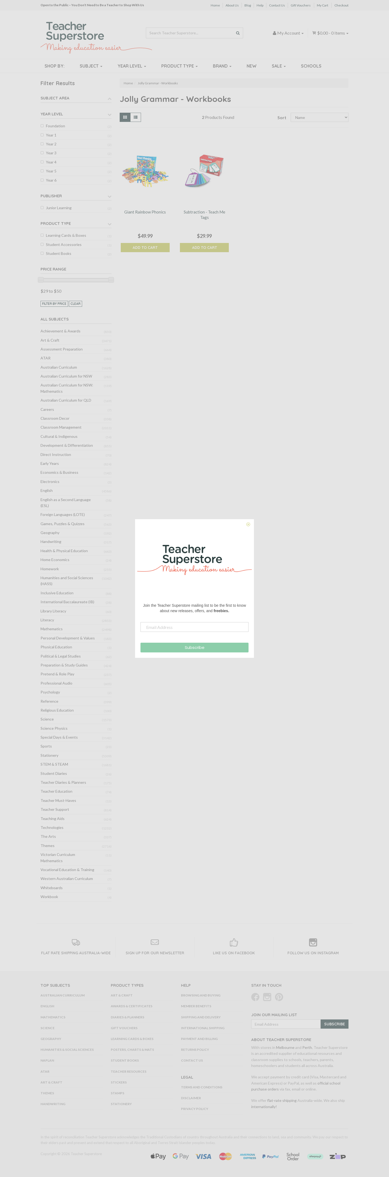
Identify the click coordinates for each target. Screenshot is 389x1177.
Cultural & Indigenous (59, 436)
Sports (46, 746)
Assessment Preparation (62, 349)
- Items (330, 32)
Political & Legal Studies (61, 656)
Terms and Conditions (201, 1087)
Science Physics (54, 728)
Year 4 (51, 162)
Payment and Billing (199, 1039)
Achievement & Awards (61, 331)
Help (260, 5)
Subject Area (55, 98)
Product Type (179, 66)
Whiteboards (52, 887)
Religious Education (57, 710)
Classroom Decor (55, 418)
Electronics (50, 481)
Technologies (52, 827)
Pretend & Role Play (57, 674)
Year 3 (51, 153)
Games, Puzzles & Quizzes (63, 523)
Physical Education (56, 647)
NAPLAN (47, 1060)
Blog (247, 5)
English (47, 490)
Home (215, 5)
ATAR (46, 358)
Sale (279, 66)
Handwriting (51, 541)
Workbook (49, 896)
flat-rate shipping (282, 1100)
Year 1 (51, 135)
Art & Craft (50, 340)
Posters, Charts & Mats (132, 1050)
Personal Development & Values (68, 638)
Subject (91, 66)
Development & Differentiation (67, 445)
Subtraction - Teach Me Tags (204, 214)
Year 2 (51, 144)
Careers (47, 409)
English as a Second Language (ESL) (66, 502)
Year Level (132, 66)
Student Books (58, 253)
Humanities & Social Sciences (67, 1050)
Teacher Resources (128, 1071)
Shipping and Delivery (201, 1017)
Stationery (49, 755)
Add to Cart (145, 247)
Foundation (55, 126)
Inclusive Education (57, 593)
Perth (307, 1047)
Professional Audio (56, 683)
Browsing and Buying (200, 995)
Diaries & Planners (127, 1017)
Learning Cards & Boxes (66, 235)
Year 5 (51, 171)
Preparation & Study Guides (64, 665)
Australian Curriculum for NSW (66, 376)
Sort (281, 117)
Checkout (341, 5)
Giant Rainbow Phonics (145, 211)
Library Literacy (53, 611)
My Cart (322, 5)
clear (76, 304)
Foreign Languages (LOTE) (63, 514)
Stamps (117, 1093)
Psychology (50, 692)
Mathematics (52, 628)
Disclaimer (191, 1098)
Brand (222, 66)
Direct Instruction (56, 454)
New (252, 66)
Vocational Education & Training (67, 869)
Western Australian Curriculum (67, 878)
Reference (49, 701)
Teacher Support (55, 809)
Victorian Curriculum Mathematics (58, 857)
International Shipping (202, 1028)
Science (47, 719)
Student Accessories (64, 244)
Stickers (119, 1082)
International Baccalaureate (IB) (67, 601)
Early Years (50, 463)
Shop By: (55, 66)
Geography (50, 532)
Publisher (51, 195)
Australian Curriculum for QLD (66, 400)
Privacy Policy (194, 1109)
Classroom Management (61, 427)
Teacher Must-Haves (58, 800)
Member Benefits (196, 1006)
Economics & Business (59, 472)
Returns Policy (195, 1050)
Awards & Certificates (131, 1006)
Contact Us (277, 5)
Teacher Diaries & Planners (63, 782)
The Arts (48, 836)
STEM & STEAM (54, 764)
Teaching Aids (53, 818)
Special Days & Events (59, 737)
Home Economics (55, 559)
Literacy (47, 620)
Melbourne (285, 1047)
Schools (311, 66)
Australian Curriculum (59, 367)
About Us (232, 5)
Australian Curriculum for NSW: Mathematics (67, 388)
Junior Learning (59, 207)
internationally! (264, 1106)
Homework (50, 568)
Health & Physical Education (64, 550)
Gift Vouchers (301, 5)
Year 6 (51, 180)
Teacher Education (56, 791)
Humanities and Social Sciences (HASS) (67, 580)
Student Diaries (54, 773)
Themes (48, 845)
